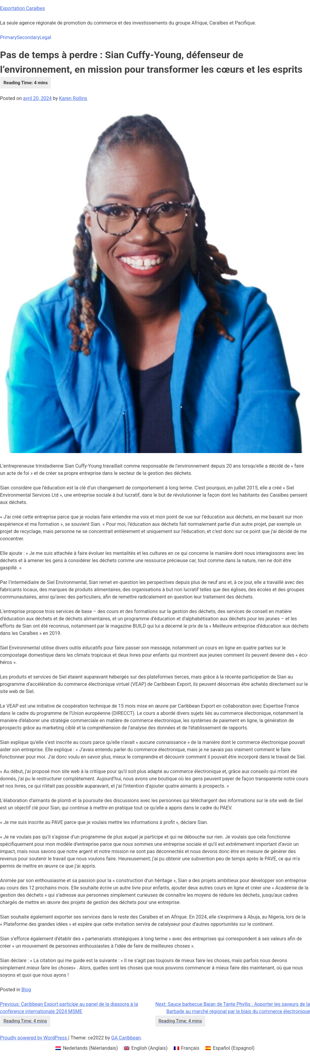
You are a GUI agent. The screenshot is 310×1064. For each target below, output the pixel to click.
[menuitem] (86, 1048)
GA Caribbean (126, 1038)
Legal (45, 37)
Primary (8, 37)
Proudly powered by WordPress (34, 1038)
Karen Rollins (73, 98)
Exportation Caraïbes (22, 8)
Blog (26, 989)
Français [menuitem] (190, 1048)
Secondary (28, 37)
